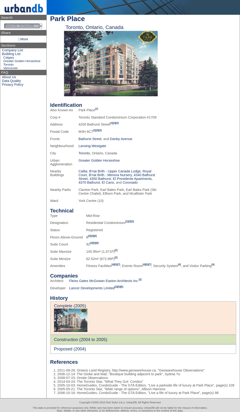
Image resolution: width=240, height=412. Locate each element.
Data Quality (11, 82)
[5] (94, 243)
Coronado (130, 182)
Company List (12, 51)
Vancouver (10, 69)
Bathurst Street (90, 139)
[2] (114, 123)
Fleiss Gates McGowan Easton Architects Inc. (104, 281)
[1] (96, 109)
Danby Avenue (121, 139)
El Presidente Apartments (132, 179)
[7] (118, 264)
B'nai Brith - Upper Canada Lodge (115, 171)
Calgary (8, 58)
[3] (117, 123)
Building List (11, 55)
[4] (113, 264)
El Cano (108, 182)
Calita (83, 171)
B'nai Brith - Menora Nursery (110, 175)
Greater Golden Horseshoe (21, 62)
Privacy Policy (12, 85)
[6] (95, 236)
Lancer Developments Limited (92, 288)
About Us (9, 78)
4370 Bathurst (89, 182)
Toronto (8, 65)
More (24, 40)
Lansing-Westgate (92, 146)
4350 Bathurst (100, 179)
